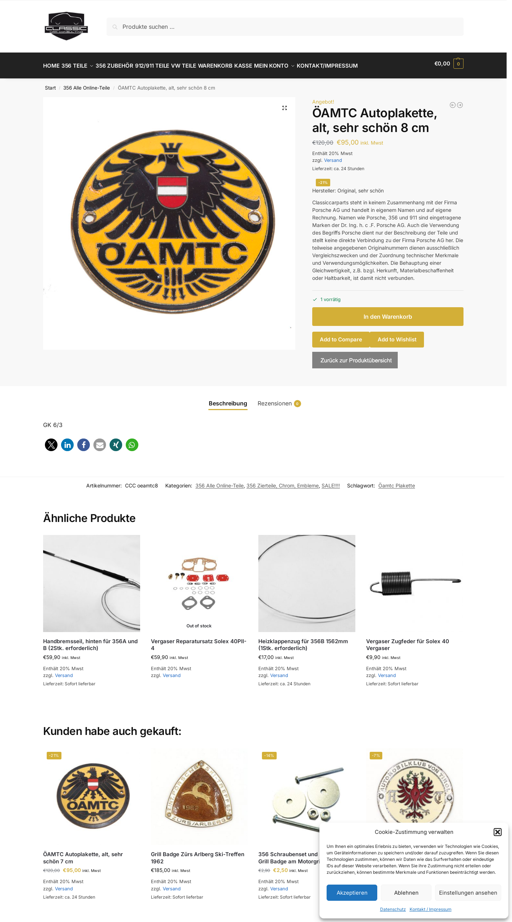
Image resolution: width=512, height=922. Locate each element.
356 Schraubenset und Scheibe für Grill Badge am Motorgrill (303, 854)
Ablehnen (406, 892)
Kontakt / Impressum (431, 909)
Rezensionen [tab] (279, 399)
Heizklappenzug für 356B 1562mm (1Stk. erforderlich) (303, 641)
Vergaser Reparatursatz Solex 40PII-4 (198, 641)
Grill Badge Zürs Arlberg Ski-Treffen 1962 (197, 854)
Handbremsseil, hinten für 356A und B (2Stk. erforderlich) (90, 641)
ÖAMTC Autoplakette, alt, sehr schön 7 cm (83, 854)
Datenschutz (393, 909)
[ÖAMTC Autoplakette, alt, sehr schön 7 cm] (459, 101)
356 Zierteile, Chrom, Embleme (282, 481)
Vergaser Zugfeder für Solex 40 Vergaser (407, 641)
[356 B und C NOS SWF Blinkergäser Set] (452, 101)
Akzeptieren (352, 892)
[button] (497, 832)
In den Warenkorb (388, 312)
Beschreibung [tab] (228, 399)
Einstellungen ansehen (468, 892)
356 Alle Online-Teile (86, 84)
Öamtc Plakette (396, 481)
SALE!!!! (331, 481)
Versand (333, 156)
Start (50, 84)
